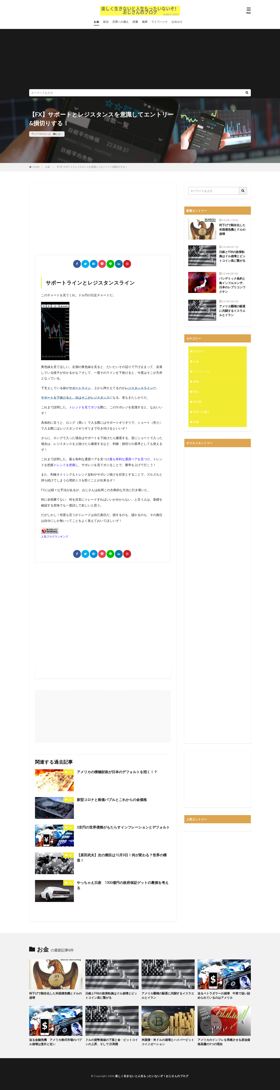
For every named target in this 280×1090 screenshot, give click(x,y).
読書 (135, 21)
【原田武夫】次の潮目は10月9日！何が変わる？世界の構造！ (122, 857)
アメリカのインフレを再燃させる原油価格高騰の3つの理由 (224, 1042)
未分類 (197, 401)
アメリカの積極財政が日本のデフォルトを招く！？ (117, 772)
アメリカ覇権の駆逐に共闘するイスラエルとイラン (232, 311)
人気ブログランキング (54, 536)
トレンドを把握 (64, 465)
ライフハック (159, 21)
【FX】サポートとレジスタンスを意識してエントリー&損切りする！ (92, 167)
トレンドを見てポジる (84, 407)
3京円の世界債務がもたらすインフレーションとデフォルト (123, 827)
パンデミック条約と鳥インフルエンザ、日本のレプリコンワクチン (232, 285)
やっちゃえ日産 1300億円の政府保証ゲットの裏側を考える (123, 885)
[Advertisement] (140, 60)
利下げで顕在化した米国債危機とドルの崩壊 (232, 229)
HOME (35, 167)
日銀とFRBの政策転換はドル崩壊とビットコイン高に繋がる (232, 256)
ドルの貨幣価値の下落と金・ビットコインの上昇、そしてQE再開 (111, 1042)
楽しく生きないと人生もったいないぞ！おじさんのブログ (151, 1076)
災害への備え (120, 21)
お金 (96, 21)
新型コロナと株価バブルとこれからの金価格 (112, 800)
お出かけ (177, 21)
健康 (144, 21)
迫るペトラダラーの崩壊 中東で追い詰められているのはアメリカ (224, 996)
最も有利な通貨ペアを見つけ (129, 459)
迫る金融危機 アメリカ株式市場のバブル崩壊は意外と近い (55, 1042)
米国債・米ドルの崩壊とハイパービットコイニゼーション (168, 1042)
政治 (105, 21)
